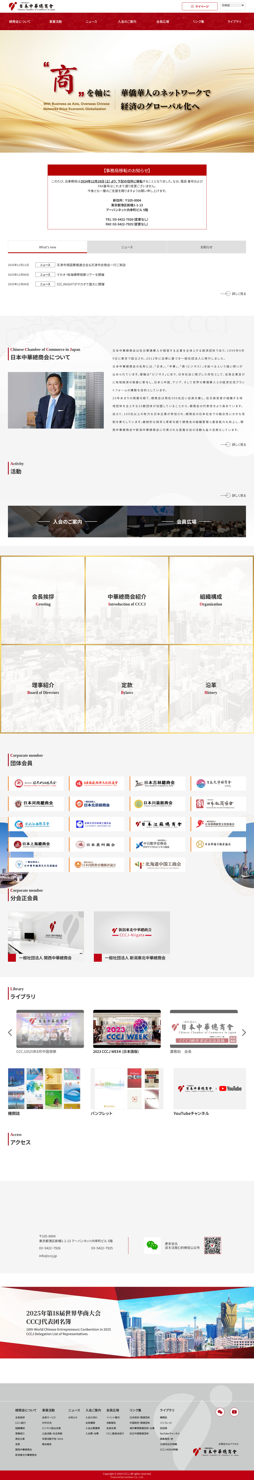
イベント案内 (113, 1417)
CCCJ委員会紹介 (115, 1433)
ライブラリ (234, 21)
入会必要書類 (93, 1428)
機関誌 (163, 1417)
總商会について (20, 21)
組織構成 (20, 1428)
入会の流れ (91, 1417)
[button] (244, 1032)
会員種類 (90, 1422)
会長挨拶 (20, 1417)
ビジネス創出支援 (51, 1428)
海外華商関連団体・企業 (142, 1428)
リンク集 (198, 21)
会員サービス (49, 1417)
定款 (17, 1444)
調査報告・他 (166, 1438)
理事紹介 (20, 1433)
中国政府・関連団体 (140, 1422)
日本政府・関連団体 (140, 1417)
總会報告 (47, 1444)
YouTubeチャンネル (170, 1433)
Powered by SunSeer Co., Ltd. (127, 1477)
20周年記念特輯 (168, 1444)
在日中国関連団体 (139, 1433)
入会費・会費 (92, 1433)
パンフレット (166, 1422)
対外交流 (47, 1422)
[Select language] (232, 5)
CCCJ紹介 (20, 1422)
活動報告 (111, 1422)
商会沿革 (20, 1438)
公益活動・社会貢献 (52, 1433)
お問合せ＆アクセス (228, 1444)
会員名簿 (111, 1428)
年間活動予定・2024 (52, 1438)
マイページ (200, 6)
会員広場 (162, 21)
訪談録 (163, 1428)
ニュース (91, 21)
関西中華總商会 (23, 1449)
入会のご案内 (127, 21)
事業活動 (55, 21)
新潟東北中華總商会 (26, 1454)
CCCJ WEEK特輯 (169, 1449)
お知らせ (72, 1417)
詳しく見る (239, 293)
